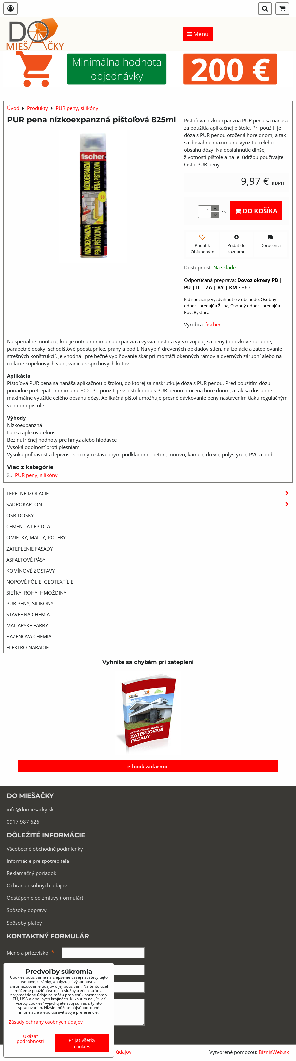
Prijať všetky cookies (82, 1043)
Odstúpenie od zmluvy (33, 897)
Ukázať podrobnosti (30, 1039)
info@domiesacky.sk (30, 809)
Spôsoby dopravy (27, 910)
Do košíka (256, 210)
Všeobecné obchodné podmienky (45, 848)
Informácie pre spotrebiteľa (38, 861)
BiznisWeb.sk (274, 1052)
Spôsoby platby (24, 922)
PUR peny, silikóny (36, 475)
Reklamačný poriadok (31, 873)
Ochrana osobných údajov (37, 885)
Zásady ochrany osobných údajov (46, 1022)
